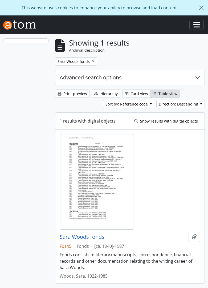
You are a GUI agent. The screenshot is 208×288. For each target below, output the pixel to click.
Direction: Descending (179, 104)
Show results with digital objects (166, 121)
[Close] (201, 7)
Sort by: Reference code (127, 104)
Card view (136, 93)
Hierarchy (106, 93)
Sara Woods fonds (82, 237)
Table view (165, 93)
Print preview (72, 93)
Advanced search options (91, 77)
